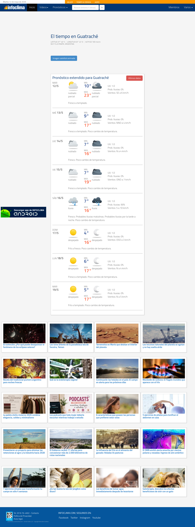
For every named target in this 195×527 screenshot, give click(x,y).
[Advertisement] (23, 157)
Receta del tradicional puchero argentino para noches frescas (22, 381)
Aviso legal (18, 518)
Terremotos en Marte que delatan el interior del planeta (116, 346)
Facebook (63, 517)
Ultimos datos (134, 78)
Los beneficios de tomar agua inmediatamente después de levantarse (114, 490)
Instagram (85, 517)
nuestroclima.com (18, 521)
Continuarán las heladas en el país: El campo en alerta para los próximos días (117, 381)
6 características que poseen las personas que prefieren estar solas (115, 416)
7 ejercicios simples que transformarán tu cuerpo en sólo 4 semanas (22, 490)
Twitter (74, 517)
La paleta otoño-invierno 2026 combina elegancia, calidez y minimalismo (21, 416)
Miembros (174, 7)
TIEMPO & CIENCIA (83, 2)
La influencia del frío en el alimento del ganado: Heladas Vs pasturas (114, 451)
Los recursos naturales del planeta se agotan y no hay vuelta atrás (164, 346)
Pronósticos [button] (60, 7)
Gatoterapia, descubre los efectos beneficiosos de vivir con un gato (158, 490)
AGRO (97, 2)
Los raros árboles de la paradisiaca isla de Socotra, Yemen (69, 346)
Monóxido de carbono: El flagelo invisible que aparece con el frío (164, 381)
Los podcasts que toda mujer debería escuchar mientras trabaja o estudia (67, 416)
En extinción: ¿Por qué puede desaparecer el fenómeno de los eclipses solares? (23, 346)
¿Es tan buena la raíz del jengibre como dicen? (68, 490)
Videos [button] (44, 7)
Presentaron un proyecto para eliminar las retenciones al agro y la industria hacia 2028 (24, 451)
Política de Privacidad (22, 515)
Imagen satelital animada (64, 58)
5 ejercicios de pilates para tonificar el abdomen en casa (160, 416)
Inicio (33, 7)
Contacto (35, 513)
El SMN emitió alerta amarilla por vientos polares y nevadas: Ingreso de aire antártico (163, 451)
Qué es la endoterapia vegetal (64, 379)
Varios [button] (188, 7)
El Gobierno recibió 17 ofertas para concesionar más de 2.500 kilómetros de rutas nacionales (69, 453)
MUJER (70, 2)
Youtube (96, 517)
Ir (102, 7)
